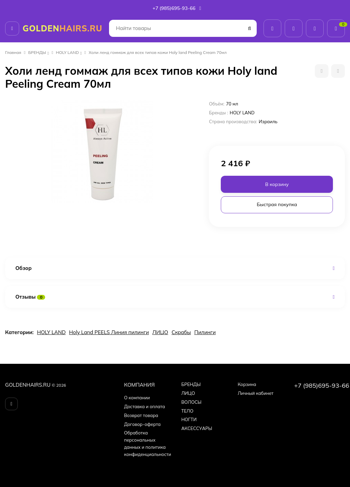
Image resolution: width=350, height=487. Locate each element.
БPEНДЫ (37, 52)
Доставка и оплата (144, 406)
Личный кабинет (255, 393)
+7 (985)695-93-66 (177, 8)
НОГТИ (189, 419)
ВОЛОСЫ (191, 402)
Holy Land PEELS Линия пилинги (109, 332)
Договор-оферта (142, 424)
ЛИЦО (160, 332)
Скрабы (181, 332)
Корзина (247, 384)
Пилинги (205, 332)
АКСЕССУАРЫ (196, 428)
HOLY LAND (67, 52)
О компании (137, 397)
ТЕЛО (187, 411)
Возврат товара (141, 415)
